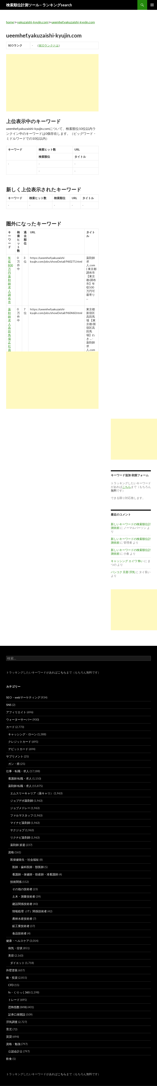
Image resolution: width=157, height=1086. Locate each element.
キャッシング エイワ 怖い (127, 561)
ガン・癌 (14, 763)
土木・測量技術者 (23, 896)
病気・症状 (15, 948)
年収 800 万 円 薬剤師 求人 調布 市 (10, 280)
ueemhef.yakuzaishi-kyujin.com (73, 22)
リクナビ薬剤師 (20, 837)
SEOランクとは (49, 45)
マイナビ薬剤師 (20, 822)
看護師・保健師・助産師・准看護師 (35, 874)
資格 (11, 852)
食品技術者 (19, 933)
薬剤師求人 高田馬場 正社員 (9, 329)
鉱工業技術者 (20, 926)
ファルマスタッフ (21, 815)
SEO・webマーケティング (23, 697)
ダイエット (17, 963)
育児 (9, 1029)
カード (10, 727)
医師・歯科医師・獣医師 (28, 867)
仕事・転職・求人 (17, 771)
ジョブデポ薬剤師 (21, 800)
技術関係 (16, 881)
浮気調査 (12, 1022)
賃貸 (9, 1036)
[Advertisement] (52, 82)
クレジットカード (19, 741)
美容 (11, 955)
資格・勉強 (13, 1044)
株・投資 (12, 977)
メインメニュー (152, 5)
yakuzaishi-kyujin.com (32, 22)
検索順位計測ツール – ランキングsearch (39, 5)
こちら (62, 672)
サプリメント (14, 756)
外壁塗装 (12, 970)
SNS (8, 704)
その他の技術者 (22, 889)
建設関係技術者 (22, 904)
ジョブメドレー (20, 808)
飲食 (9, 1058)
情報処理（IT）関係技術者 (29, 911)
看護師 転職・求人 (20, 778)
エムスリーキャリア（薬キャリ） (31, 793)
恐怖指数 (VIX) (17, 1007)
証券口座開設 (16, 1014)
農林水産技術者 (22, 918)
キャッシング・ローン (22, 734)
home (10, 22)
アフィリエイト (16, 712)
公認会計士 (15, 1051)
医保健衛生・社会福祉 (24, 859)
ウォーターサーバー (19, 719)
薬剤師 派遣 (17, 845)
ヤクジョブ (17, 830)
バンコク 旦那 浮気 (123, 572)
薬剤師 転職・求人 (20, 786)
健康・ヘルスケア (17, 940)
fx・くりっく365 (19, 992)
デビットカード (18, 749)
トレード (14, 999)
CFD (11, 985)
